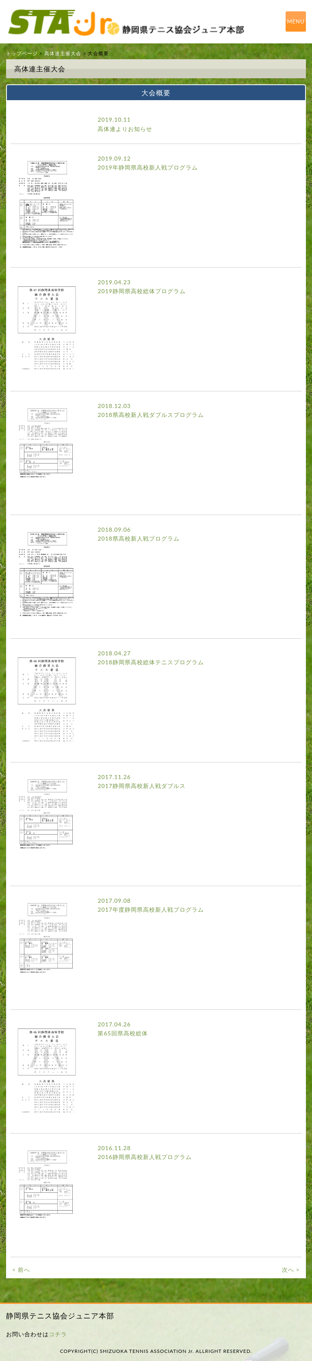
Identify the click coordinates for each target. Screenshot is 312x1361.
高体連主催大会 (62, 53)
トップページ (22, 53)
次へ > (291, 1269)
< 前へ (21, 1269)
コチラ (58, 1334)
